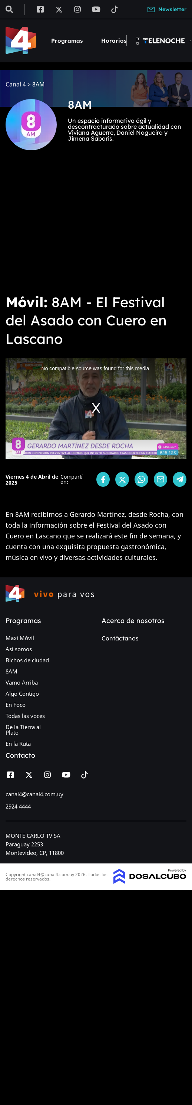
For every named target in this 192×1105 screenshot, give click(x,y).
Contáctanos (120, 638)
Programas (67, 40)
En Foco (16, 704)
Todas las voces (25, 715)
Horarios (113, 40)
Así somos (19, 649)
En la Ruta (18, 743)
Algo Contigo (22, 693)
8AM (11, 671)
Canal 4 (16, 84)
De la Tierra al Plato (23, 729)
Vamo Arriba (22, 682)
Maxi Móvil (20, 638)
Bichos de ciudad (27, 660)
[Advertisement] (69, 227)
